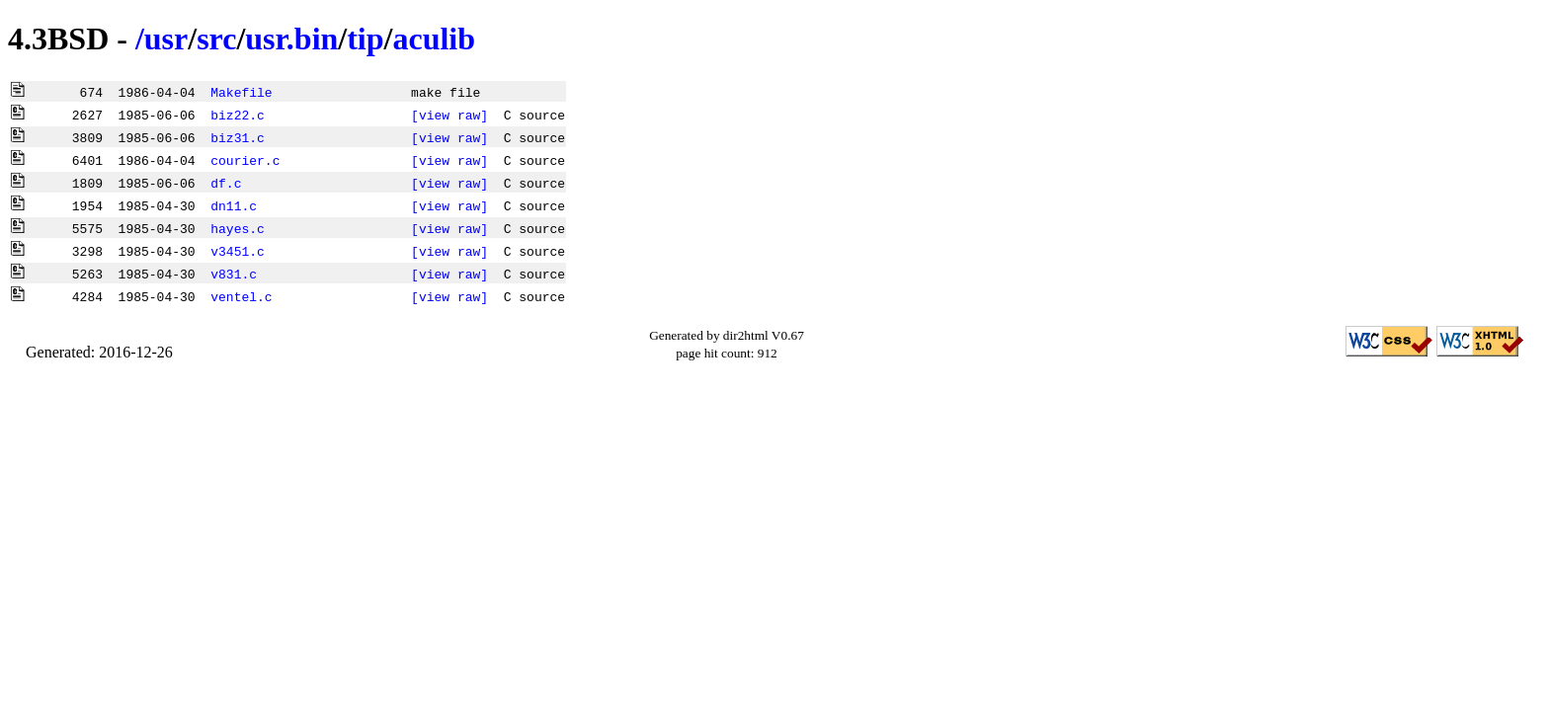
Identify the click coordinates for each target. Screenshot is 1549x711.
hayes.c (237, 228)
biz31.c (237, 137)
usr (166, 38)
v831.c (233, 273)
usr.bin (291, 38)
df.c (225, 183)
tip (365, 38)
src (216, 38)
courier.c (245, 160)
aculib (433, 38)
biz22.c (237, 114)
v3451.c (237, 251)
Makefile (241, 92)
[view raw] (449, 114)
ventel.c (241, 296)
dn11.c (233, 205)
